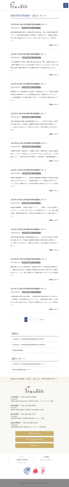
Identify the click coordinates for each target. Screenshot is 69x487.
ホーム (21, 457)
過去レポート (18, 358)
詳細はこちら (53, 45)
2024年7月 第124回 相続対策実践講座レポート (28, 170)
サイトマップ (21, 463)
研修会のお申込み (35, 433)
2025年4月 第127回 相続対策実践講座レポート (28, 83)
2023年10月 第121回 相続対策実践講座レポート (29, 259)
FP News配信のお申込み (34, 439)
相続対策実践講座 (17, 350)
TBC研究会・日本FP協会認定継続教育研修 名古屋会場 (28, 345)
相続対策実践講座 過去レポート (21, 370)
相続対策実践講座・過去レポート (31, 28)
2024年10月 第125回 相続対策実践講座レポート (29, 143)
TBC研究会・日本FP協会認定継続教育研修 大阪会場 (27, 339)
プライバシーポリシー (46, 460)
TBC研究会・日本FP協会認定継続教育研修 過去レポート (29, 364)
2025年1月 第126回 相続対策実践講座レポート (28, 113)
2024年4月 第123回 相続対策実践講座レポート (28, 199)
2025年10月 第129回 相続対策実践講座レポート (29, 24)
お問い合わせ (34, 446)
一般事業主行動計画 (21, 460)
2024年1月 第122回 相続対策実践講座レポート (28, 229)
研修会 (15, 333)
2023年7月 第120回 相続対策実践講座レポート (28, 288)
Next (41, 319)
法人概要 (46, 457)
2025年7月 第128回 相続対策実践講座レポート (28, 54)
